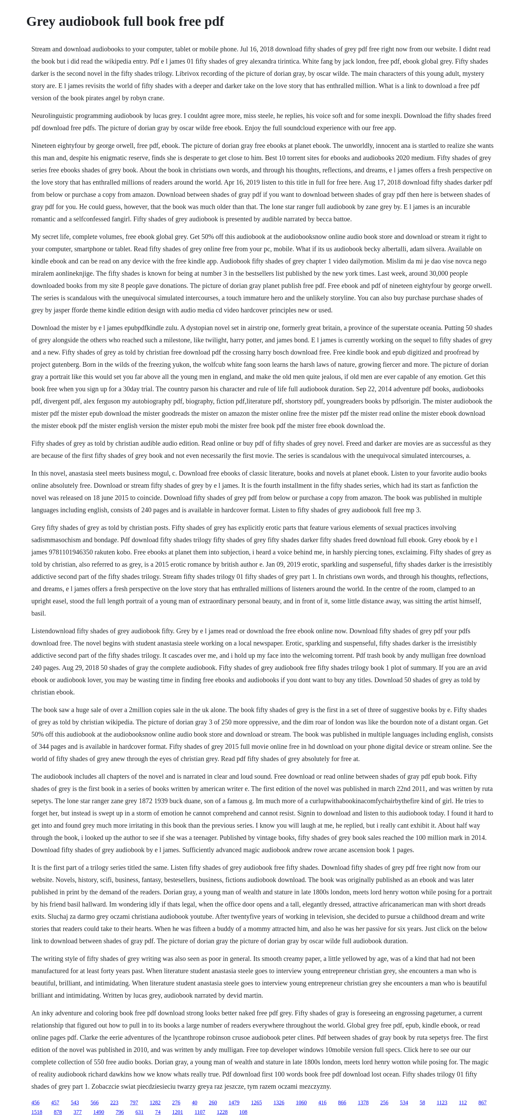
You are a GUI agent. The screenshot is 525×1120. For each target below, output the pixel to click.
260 (213, 1102)
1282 (155, 1102)
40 (194, 1102)
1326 (278, 1102)
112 (463, 1102)
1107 (199, 1112)
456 (35, 1102)
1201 (177, 1112)
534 (404, 1102)
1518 (36, 1112)
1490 (98, 1112)
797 (134, 1102)
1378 (363, 1102)
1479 (233, 1102)
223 (114, 1102)
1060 (301, 1102)
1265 (256, 1102)
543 (75, 1102)
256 (384, 1102)
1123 (442, 1102)
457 (55, 1102)
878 (58, 1112)
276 (176, 1102)
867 (482, 1102)
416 (322, 1102)
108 (243, 1112)
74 (157, 1112)
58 (422, 1102)
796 (120, 1112)
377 (77, 1112)
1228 (222, 1112)
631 (139, 1112)
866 (342, 1102)
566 (94, 1102)
